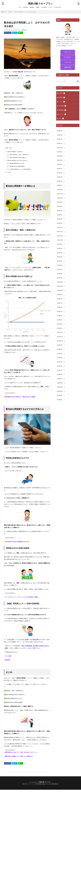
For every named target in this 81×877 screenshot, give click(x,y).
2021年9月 (61, 244)
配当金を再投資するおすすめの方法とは (16, 160)
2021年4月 (61, 265)
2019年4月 (61, 366)
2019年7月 (61, 353)
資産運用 (32, 7)
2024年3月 (61, 156)
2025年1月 (61, 152)
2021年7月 (61, 253)
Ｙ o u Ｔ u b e (67, 62)
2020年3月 (61, 320)
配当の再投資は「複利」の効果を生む (18, 154)
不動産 (37, 7)
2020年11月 (61, 286)
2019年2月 (61, 374)
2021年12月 (61, 232)
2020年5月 (61, 311)
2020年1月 (61, 328)
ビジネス (50, 7)
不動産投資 (62, 110)
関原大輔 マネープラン (40, 3)
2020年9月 (61, 295)
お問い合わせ (58, 7)
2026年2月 (61, 139)
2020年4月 (61, 316)
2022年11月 (61, 194)
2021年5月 (61, 261)
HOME (20, 7)
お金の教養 (44, 7)
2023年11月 (61, 160)
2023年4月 (61, 181)
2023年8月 (61, 164)
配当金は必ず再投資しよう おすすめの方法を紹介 (25, 11)
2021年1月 (61, 278)
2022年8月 (61, 206)
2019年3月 (61, 370)
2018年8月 (61, 400)
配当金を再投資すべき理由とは (14, 152)
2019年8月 (61, 349)
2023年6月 (61, 173)
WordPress (55, 784)
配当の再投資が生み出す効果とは (16, 157)
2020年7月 (61, 303)
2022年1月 (61, 227)
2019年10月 (61, 341)
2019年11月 (61, 337)
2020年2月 (61, 324)
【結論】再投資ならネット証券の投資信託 (19, 169)
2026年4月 (61, 131)
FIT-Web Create (40, 784)
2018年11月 (61, 387)
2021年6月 (61, 257)
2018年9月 (61, 395)
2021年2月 (61, 274)
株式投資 (25, 7)
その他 (61, 118)
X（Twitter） (67, 57)
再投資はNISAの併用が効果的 (16, 166)
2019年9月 (61, 345)
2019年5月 (61, 362)
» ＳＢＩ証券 (7, 656)
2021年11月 (61, 236)
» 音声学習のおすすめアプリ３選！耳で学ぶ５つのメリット (21, 752)
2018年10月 (61, 391)
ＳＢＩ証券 (25, 639)
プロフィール (67, 52)
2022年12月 (61, 189)
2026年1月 (61, 143)
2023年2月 (61, 185)
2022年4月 (61, 215)
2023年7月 (61, 168)
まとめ (8, 172)
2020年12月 (61, 282)
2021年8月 (61, 248)
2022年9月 (61, 202)
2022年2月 (61, 223)
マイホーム (62, 114)
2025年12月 (61, 147)
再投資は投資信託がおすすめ (15, 163)
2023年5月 (61, 177)
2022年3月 (61, 219)
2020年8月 (61, 299)
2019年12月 (61, 332)
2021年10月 (61, 240)
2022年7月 (61, 211)
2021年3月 (61, 269)
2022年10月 (61, 198)
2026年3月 (61, 135)
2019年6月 (61, 358)
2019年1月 (61, 379)
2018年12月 (61, 383)
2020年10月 (61, 290)
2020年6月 (61, 307)
